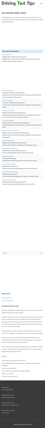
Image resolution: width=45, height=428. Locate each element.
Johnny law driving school (9, 179)
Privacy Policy (5, 387)
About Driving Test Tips (8, 395)
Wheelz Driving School (8, 90)
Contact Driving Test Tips (8, 397)
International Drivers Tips (8, 402)
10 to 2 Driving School (8, 120)
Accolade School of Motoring (9, 172)
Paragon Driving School (8, 140)
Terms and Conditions (7, 389)
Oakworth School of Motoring (9, 148)
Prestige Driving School (8, 110)
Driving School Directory (8, 410)
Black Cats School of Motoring (10, 130)
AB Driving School (7, 54)
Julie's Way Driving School (9, 164)
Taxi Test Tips (5, 412)
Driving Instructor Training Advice (10, 405)
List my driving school (7, 300)
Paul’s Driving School (7, 100)
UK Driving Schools (7, 298)
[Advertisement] (22, 275)
